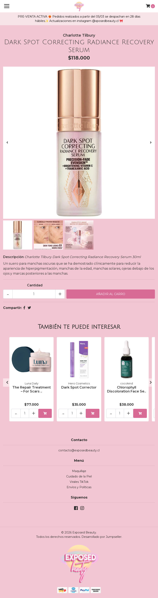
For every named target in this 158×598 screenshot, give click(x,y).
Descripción (13, 257)
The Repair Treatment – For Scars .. (31, 389)
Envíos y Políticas (79, 487)
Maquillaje (79, 471)
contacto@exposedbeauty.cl (79, 450)
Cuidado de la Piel (79, 476)
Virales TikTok (79, 482)
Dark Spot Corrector (79, 387)
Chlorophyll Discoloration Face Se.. (126, 389)
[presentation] (7, 143)
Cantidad (34, 285)
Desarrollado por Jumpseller (101, 537)
